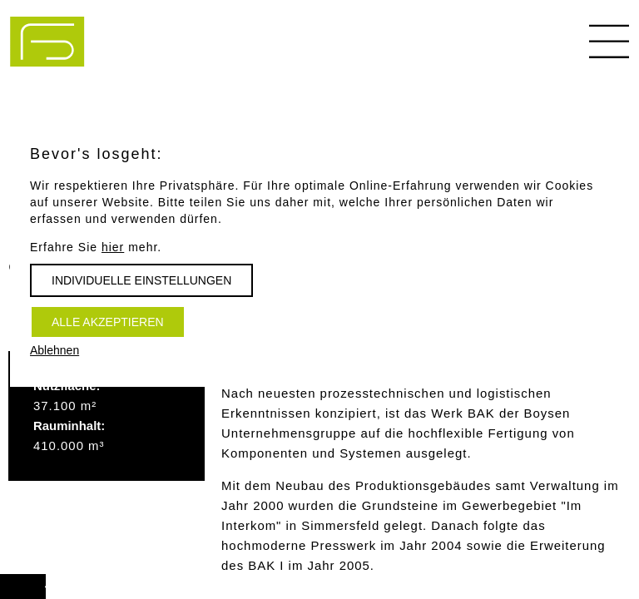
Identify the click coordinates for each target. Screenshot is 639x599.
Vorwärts (40, 578)
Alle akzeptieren (108, 322)
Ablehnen (54, 350)
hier (113, 247)
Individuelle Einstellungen (141, 280)
